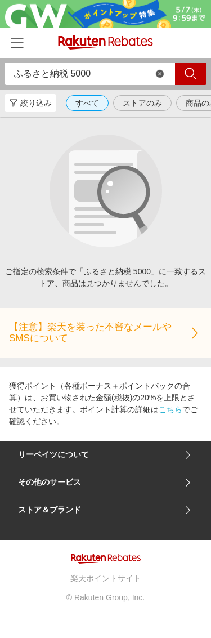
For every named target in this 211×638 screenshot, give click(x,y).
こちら (170, 409)
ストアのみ (142, 103)
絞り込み (30, 103)
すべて (87, 103)
